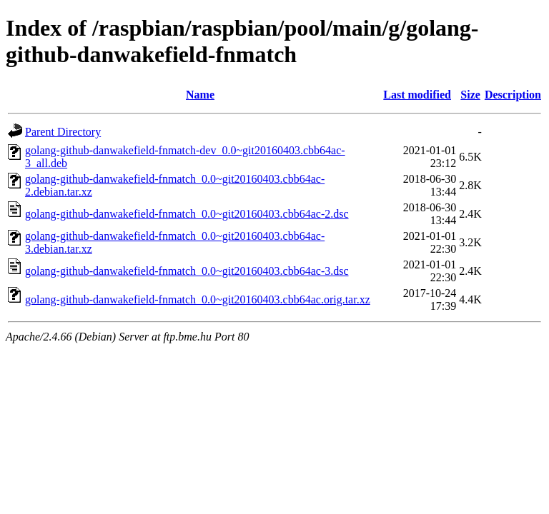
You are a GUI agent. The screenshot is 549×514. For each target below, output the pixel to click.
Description (513, 95)
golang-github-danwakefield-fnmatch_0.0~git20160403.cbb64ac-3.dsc (187, 271)
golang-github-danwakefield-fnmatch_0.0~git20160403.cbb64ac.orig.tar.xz (197, 299)
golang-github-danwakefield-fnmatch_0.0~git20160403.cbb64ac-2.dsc (187, 214)
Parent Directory (63, 132)
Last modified (417, 95)
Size (470, 95)
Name (200, 95)
